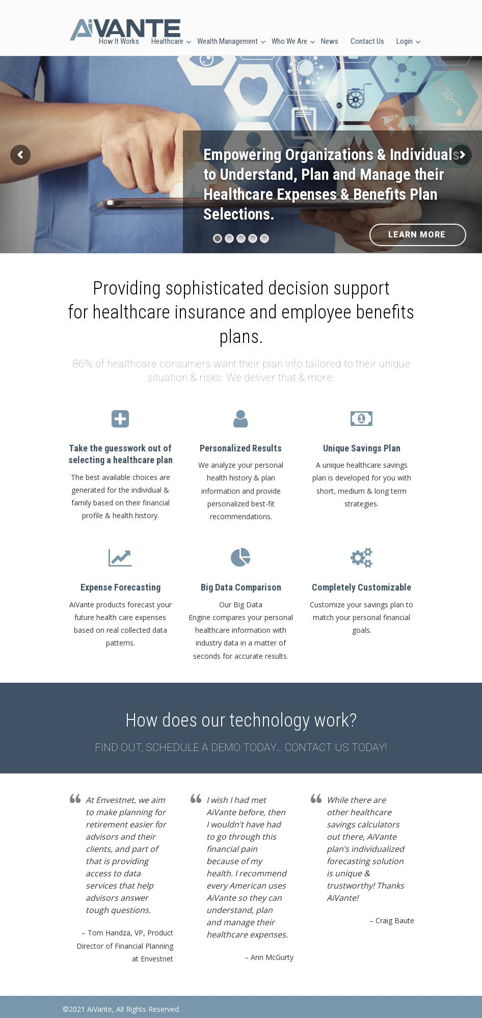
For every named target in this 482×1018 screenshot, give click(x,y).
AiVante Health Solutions (125, 30)
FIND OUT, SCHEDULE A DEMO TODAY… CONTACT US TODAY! (241, 747)
